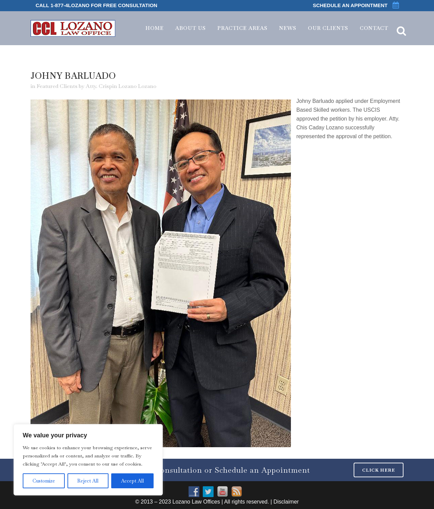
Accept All (132, 481)
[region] (88, 459)
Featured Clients (57, 86)
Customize (44, 481)
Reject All (87, 481)
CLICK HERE (378, 470)
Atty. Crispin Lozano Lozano (121, 86)
